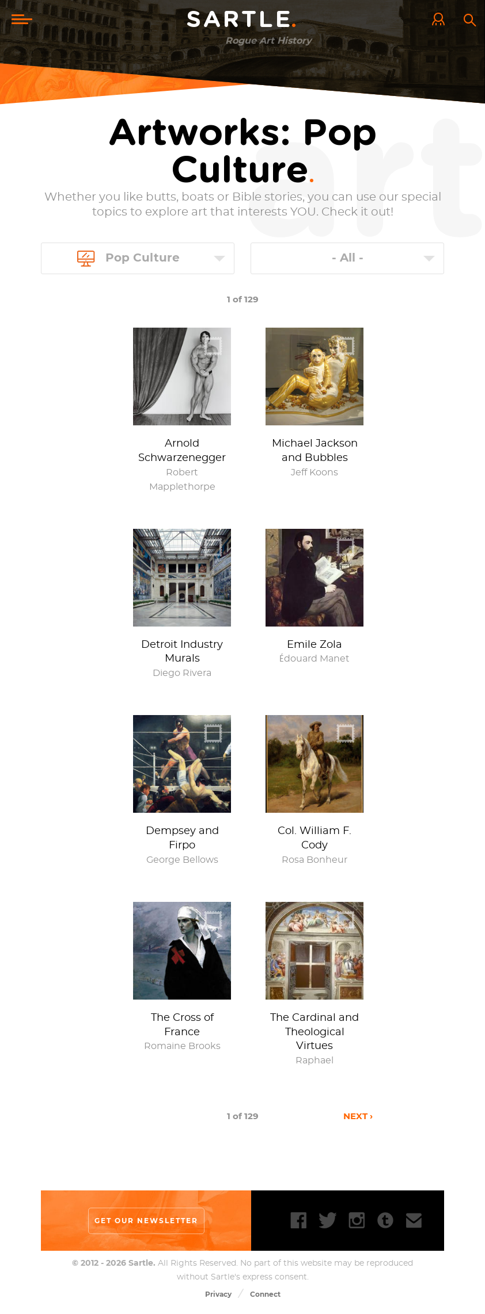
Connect (265, 1294)
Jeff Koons (314, 472)
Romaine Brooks (182, 1046)
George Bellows (182, 860)
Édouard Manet (314, 658)
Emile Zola (314, 645)
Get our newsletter (146, 1220)
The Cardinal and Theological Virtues (314, 1032)
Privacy (218, 1294)
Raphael (314, 1060)
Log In (441, 20)
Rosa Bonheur (314, 860)
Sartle (242, 20)
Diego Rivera (182, 673)
